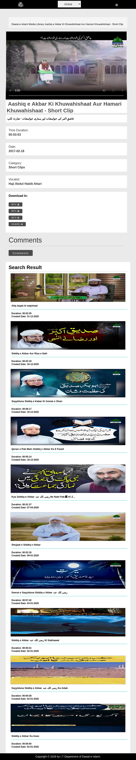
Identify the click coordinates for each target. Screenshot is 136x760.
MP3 (15, 211)
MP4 (15, 205)
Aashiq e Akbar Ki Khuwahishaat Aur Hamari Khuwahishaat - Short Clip (84, 24)
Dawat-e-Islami (19, 24)
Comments (21, 253)
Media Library (36, 24)
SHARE (17, 224)
